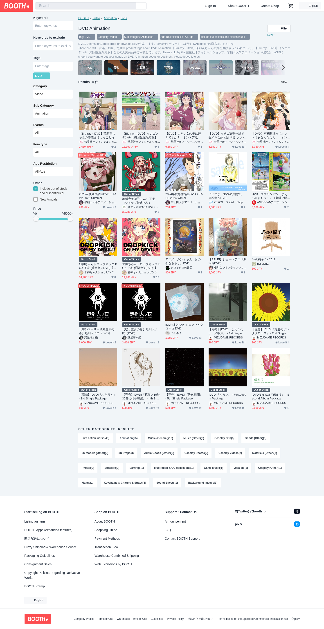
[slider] (36, 218)
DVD (124, 18)
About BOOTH (238, 5)
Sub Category (43, 105)
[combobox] (85, 5)
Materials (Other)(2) (264, 453)
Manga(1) (88, 482)
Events (38, 124)
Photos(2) (88, 467)
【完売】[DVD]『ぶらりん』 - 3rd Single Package (97, 396)
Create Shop (270, 5)
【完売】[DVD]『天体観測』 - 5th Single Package (184, 396)
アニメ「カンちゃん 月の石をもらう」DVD (183, 261)
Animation (110, 18)
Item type (40, 144)
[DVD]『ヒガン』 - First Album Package (227, 396)
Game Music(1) (213, 467)
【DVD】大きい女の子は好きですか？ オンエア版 (183, 135)
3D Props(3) (126, 453)
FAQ (168, 530)
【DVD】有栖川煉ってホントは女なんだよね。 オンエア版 (270, 135)
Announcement (175, 521)
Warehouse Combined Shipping (116, 555)
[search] (132, 6)
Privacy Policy (175, 619)
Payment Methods (107, 538)
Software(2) (111, 467)
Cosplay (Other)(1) (270, 467)
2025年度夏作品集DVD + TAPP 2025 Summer (97, 196)
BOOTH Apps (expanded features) (48, 530)
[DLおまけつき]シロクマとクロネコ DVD (184, 326)
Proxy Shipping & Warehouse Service (50, 547)
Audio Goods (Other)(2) (159, 453)
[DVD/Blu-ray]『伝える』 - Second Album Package (270, 396)
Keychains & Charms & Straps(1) (125, 482)
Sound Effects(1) (167, 482)
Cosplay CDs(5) (224, 438)
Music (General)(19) (160, 438)
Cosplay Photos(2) (196, 453)
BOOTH (83, 18)
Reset (270, 35)
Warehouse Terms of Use (132, 619)
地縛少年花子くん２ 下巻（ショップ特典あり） (138, 200)
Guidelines (157, 619)
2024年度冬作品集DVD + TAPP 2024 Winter (184, 196)
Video (96, 18)
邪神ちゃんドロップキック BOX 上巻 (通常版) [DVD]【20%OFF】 (141, 266)
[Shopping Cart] (291, 6)
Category (40, 86)
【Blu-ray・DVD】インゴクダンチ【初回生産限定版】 (140, 135)
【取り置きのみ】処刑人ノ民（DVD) (140, 331)
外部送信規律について (200, 619)
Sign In (210, 5)
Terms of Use (105, 619)
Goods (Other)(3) (255, 438)
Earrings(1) (137, 467)
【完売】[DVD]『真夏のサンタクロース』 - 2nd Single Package (270, 331)
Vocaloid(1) (241, 467)
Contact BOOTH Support (182, 538)
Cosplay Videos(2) (230, 453)
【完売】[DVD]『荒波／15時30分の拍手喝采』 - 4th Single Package (141, 396)
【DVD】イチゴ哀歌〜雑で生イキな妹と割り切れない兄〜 (226, 135)
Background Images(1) (202, 482)
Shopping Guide (105, 530)
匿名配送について (37, 538)
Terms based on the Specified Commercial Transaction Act (253, 619)
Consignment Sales (38, 564)
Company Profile (84, 619)
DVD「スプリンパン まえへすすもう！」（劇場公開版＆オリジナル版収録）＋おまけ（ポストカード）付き (270, 196)
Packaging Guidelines (39, 555)
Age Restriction (44, 163)
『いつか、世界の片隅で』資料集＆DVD (226, 196)
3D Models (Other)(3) (95, 453)
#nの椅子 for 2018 (264, 259)
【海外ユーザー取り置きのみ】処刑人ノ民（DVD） (96, 331)
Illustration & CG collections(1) (174, 467)
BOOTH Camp (34, 586)
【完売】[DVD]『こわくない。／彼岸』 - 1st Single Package (227, 331)
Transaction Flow (106, 547)
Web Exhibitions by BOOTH (113, 564)
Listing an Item (34, 521)
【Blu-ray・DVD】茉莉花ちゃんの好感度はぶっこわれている (97, 135)
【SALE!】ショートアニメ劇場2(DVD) (227, 261)
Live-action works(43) (95, 438)
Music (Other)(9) (193, 438)
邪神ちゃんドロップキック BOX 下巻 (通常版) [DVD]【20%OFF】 (98, 266)
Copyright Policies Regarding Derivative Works (52, 575)
